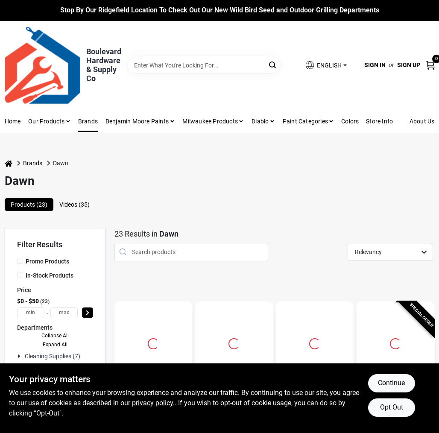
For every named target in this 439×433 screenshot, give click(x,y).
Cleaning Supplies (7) (52, 356)
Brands (88, 121)
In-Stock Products (49, 275)
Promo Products (47, 261)
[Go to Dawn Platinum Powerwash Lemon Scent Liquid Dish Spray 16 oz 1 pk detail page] (234, 342)
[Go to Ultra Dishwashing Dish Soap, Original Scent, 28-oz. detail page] (314, 342)
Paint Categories (305, 121)
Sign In (375, 64)
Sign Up (408, 64)
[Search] (273, 65)
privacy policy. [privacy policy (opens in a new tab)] (153, 403)
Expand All (55, 345)
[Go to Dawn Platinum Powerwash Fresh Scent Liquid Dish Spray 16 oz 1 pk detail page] (395, 342)
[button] (325, 65)
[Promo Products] (20, 261)
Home (13, 121)
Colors (350, 121)
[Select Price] (87, 312)
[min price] (30, 312)
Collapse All (55, 336)
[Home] (8, 163)
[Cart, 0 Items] (430, 65)
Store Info (379, 121)
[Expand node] (20, 356)
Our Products (46, 121)
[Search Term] (204, 65)
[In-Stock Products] (20, 275)
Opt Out (391, 407)
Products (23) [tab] (29, 204)
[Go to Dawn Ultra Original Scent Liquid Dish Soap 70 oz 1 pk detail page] (153, 342)
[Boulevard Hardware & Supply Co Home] (42, 65)
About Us (422, 121)
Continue (391, 383)
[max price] (64, 312)
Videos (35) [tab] (74, 204)
